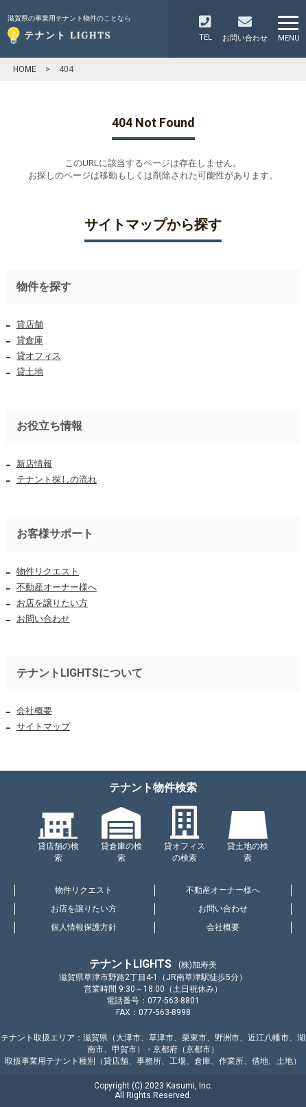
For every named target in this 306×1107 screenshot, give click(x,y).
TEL (205, 28)
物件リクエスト (47, 571)
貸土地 (29, 371)
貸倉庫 (29, 340)
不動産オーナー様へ (56, 587)
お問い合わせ (43, 619)
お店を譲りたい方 (52, 603)
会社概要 (34, 711)
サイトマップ (43, 726)
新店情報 (34, 463)
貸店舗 (29, 324)
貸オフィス (38, 356)
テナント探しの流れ (56, 479)
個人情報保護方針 (84, 927)
